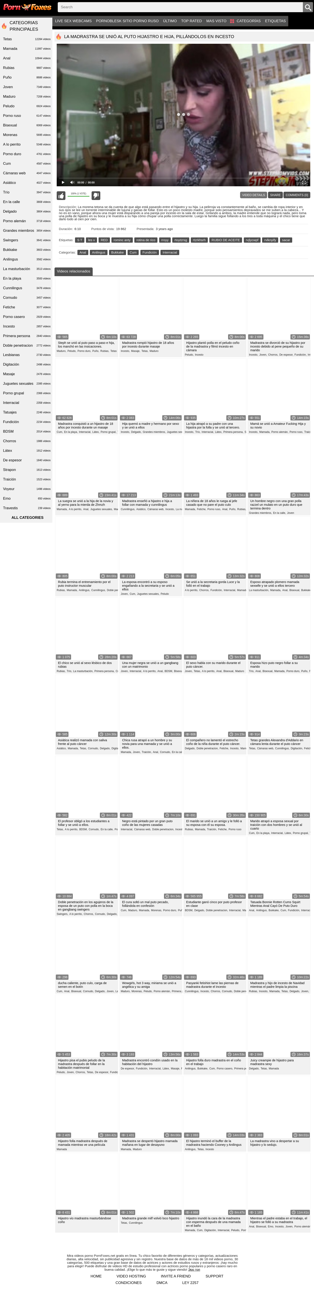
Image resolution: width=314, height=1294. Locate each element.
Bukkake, (306, 590)
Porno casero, (225, 1068)
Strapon (27, 469)
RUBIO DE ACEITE (226, 240)
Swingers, (62, 914)
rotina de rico (146, 240)
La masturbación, (259, 590)
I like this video (61, 195)
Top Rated (191, 21)
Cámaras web (27, 173)
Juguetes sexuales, (178, 432)
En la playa (27, 278)
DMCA (162, 1283)
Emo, (271, 1226)
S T (79, 240)
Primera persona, (233, 432)
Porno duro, (84, 351)
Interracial (170, 252)
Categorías (249, 21)
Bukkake (117, 252)
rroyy (165, 240)
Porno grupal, (108, 432)
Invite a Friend (176, 1276)
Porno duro (27, 154)
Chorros (27, 441)
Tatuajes (27, 412)
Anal (83, 252)
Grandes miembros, (154, 432)
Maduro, (61, 351)
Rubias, (104, 351)
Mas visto (216, 21)
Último (170, 21)
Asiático (27, 182)
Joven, (263, 354)
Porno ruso (235, 829)
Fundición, (301, 354)
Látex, (95, 432)
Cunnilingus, (128, 509)
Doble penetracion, (118, 590)
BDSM (27, 431)
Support (215, 1276)
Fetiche (27, 307)
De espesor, (286, 354)
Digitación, (118, 748)
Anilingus (98, 252)
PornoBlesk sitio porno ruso (127, 21)
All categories (28, 518)
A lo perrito (27, 144)
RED (104, 240)
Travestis (27, 508)
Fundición (150, 252)
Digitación (27, 364)
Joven (290, 512)
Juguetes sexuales (27, 383)
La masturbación (27, 269)
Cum (133, 252)
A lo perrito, (75, 509)
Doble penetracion (27, 345)
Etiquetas (275, 21)
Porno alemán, (279, 432)
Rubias (27, 68)
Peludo (165, 593)
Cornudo (27, 297)
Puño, (95, 351)
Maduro (154, 351)
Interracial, (85, 432)
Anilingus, (84, 590)
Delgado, (136, 432)
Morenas (27, 135)
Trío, (197, 432)
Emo (27, 498)
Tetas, (145, 351)
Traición (308, 432)
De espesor (27, 460)
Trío (27, 192)
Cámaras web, (155, 509)
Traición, (147, 752)
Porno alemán (27, 221)
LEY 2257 (190, 1283)
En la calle (27, 202)
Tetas (113, 351)
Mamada (274, 1068)
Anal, (86, 509)
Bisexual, (294, 590)
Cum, (60, 432)
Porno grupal (27, 393)
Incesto (199, 354)
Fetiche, (201, 509)
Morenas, (156, 910)
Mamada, (264, 432)
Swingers (27, 240)
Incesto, (125, 351)
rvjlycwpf (252, 240)
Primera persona (27, 336)
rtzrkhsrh (199, 240)
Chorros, (273, 354)
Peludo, (71, 351)
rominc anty (122, 240)
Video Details (253, 195)
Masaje (27, 374)
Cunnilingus (136, 1222)
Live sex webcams (73, 21)
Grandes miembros (27, 230)
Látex (27, 450)
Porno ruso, (296, 432)
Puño (27, 77)
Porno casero (27, 316)
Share (275, 195)
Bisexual (27, 125)
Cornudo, (93, 748)
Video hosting (131, 1276)
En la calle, (279, 512)
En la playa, (71, 432)
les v (91, 240)
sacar (286, 240)
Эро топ (194, 1269)
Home (96, 1276)
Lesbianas (27, 355)
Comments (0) (297, 195)
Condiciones (129, 1283)
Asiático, (141, 509)
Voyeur (27, 489)
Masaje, (135, 351)
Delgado (27, 211)
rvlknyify (270, 240)
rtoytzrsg (180, 240)
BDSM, (169, 671)
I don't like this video (96, 195)
